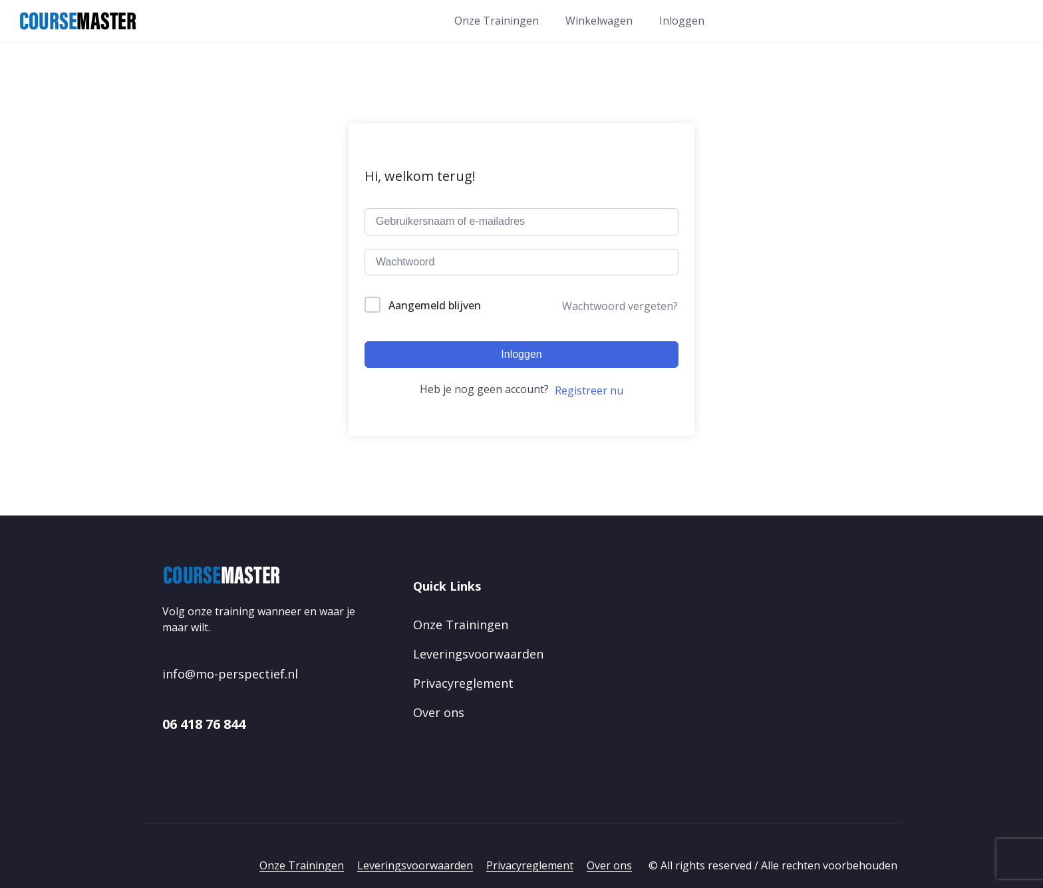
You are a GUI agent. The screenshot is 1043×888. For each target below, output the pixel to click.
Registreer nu (589, 390)
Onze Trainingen (496, 20)
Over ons (438, 712)
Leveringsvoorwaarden (478, 654)
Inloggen (681, 20)
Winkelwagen (599, 20)
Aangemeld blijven (434, 305)
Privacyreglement (463, 683)
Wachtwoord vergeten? (620, 306)
